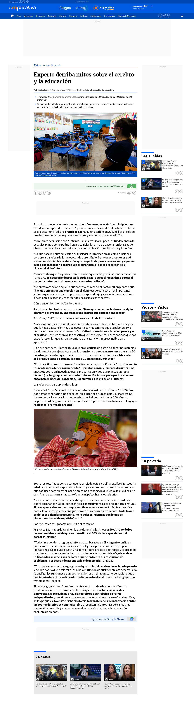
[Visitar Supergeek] (168, 18)
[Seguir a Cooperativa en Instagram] (27, 1)
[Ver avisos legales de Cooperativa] (160, 18)
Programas (109, 16)
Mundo (62, 16)
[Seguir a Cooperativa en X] (23, 1)
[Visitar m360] (164, 18)
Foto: (38, 115)
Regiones (52, 16)
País (19, 16)
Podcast (83, 16)
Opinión (73, 16)
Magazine (28, 16)
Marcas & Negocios (127, 16)
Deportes (40, 16)
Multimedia (95, 16)
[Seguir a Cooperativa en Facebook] (20, 1)
